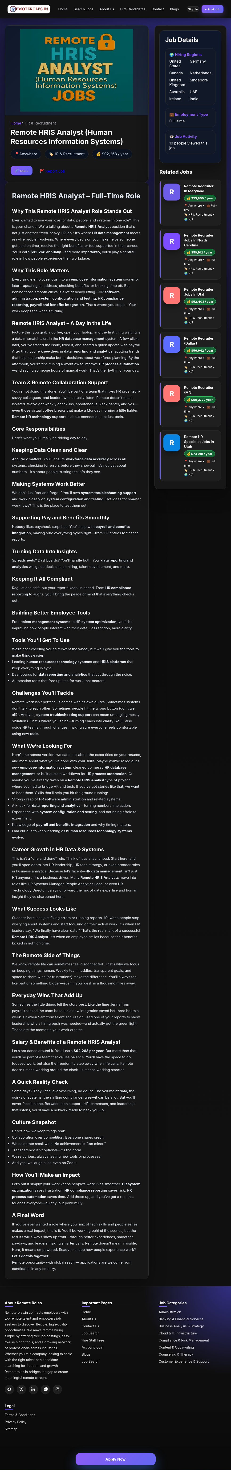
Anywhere (28, 154)
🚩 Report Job (52, 171)
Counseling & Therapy (176, 1354)
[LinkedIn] (34, 1389)
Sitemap (11, 1429)
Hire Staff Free (93, 1340)
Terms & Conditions (20, 1415)
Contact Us (90, 1326)
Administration (170, 1312)
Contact (156, 9)
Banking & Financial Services (181, 1319)
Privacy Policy (16, 1422)
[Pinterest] (46, 1389)
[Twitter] (22, 1389)
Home (61, 9)
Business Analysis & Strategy (181, 1326)
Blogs (172, 9)
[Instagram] (59, 1389)
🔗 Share (21, 171)
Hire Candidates (130, 9)
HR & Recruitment (69, 154)
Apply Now (115, 1459)
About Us (104, 9)
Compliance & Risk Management (184, 1340)
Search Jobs (81, 9)
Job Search (90, 1333)
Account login (92, 1347)
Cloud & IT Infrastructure (178, 1333)
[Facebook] (9, 1389)
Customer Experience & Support (184, 1361)
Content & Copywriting (176, 1347)
